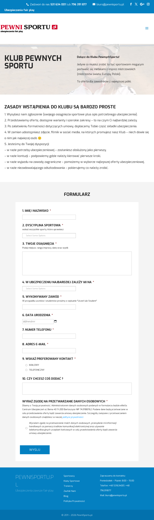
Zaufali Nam (70, 491)
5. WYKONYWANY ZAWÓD (42, 297)
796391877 (105, 490)
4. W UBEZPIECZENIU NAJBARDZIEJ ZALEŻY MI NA (58, 282)
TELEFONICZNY (36, 369)
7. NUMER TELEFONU (38, 330)
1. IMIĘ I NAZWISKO (36, 211)
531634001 (118, 485)
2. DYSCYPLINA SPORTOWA (42, 225)
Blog (66, 496)
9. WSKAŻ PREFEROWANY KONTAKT (49, 359)
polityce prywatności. (73, 417)
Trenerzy (68, 486)
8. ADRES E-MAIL (35, 344)
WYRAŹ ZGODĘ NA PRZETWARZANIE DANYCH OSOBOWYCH (65, 401)
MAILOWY (34, 364)
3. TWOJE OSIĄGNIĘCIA (39, 244)
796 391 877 (79, 4)
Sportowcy (69, 475)
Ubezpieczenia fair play (19, 10)
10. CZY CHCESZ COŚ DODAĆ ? (42, 379)
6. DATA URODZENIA (37, 315)
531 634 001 (58, 4)
